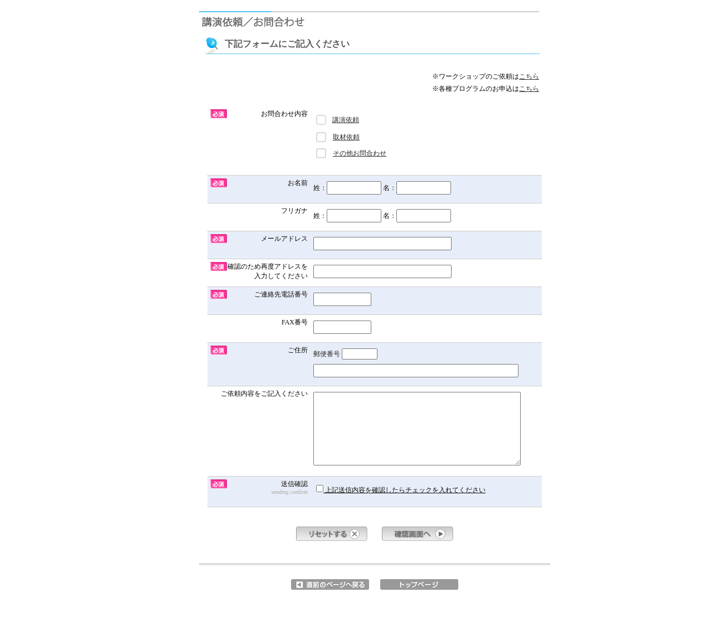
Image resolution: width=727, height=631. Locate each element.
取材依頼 (338, 137)
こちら (529, 76)
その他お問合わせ (351, 153)
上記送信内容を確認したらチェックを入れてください (401, 489)
